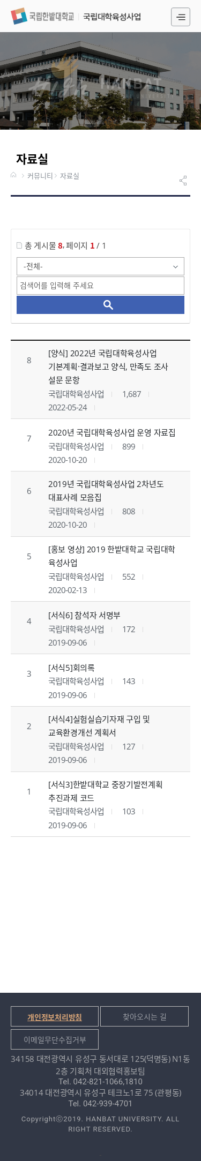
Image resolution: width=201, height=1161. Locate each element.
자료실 (69, 176)
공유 (184, 180)
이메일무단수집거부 (55, 1040)
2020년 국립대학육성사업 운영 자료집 (112, 432)
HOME (14, 175)
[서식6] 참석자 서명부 (84, 615)
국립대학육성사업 (75, 16)
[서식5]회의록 (71, 667)
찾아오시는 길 (145, 1017)
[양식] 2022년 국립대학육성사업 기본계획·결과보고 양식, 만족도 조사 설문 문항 (108, 366)
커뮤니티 (40, 176)
